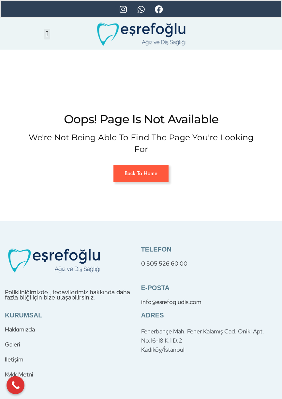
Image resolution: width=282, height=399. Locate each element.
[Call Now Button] (15, 385)
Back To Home (141, 173)
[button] (47, 34)
